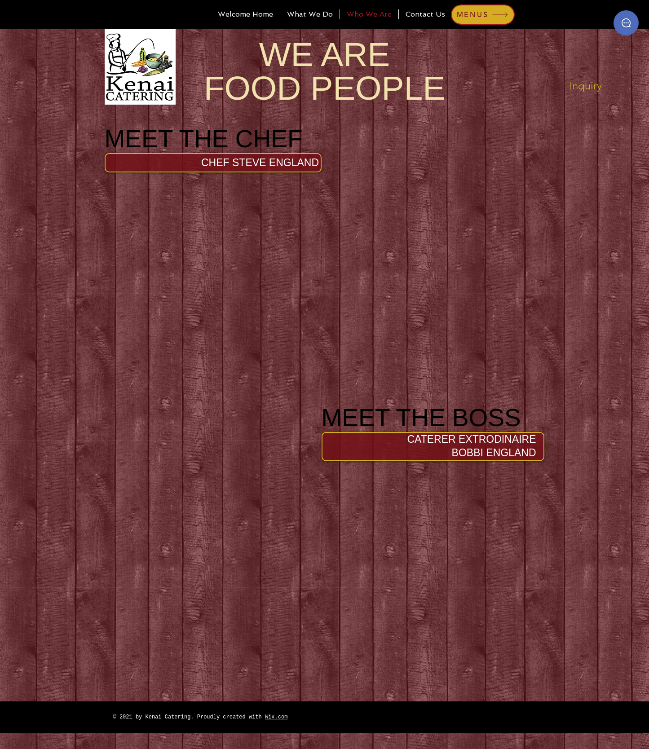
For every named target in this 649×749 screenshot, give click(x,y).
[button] (260, 162)
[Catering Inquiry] (626, 23)
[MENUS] (483, 14)
